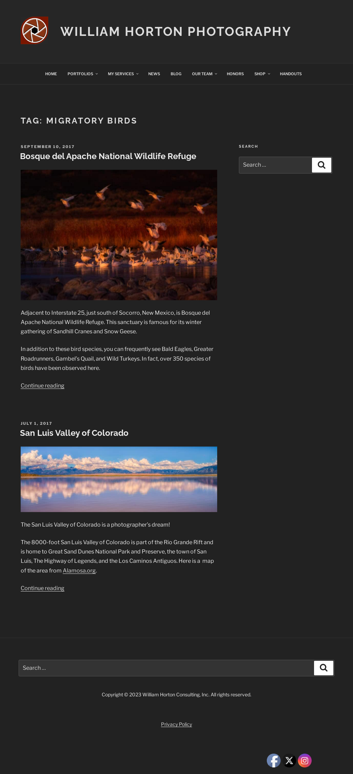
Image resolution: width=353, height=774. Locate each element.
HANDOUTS (291, 73)
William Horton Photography (176, 31)
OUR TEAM (205, 73)
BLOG (176, 73)
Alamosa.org (79, 570)
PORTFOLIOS (83, 73)
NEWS (154, 73)
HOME (51, 73)
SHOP (262, 73)
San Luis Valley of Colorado (74, 433)
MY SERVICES (123, 73)
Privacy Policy (176, 724)
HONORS (235, 73)
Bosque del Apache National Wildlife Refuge (108, 156)
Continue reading (42, 385)
